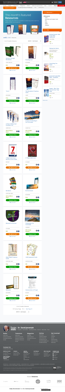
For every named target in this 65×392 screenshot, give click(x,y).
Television (18, 333)
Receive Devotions (46, 390)
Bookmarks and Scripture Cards (51, 19)
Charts (46, 17)
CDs (46, 20)
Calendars (47, 25)
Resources (14, 37)
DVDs (46, 22)
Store (9, 37)
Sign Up (55, 2)
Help (35, 7)
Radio (5, 333)
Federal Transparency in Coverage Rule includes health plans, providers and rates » (15, 370)
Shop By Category (9, 7)
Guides (46, 23)
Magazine (30, 333)
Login (60, 2)
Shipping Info (41, 7)
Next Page (29, 309)
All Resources (47, 16)
